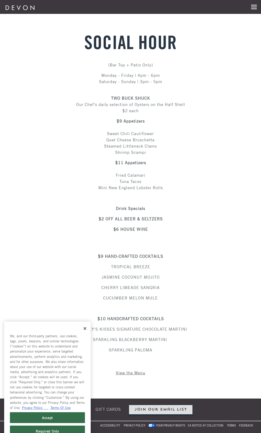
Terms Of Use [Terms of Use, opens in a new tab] (60, 413)
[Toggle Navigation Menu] (254, 7)
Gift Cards (108, 409)
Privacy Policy (134, 425)
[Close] (85, 334)
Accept (47, 423)
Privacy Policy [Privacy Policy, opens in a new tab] (35, 413)
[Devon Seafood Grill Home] (20, 7)
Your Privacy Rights (170, 425)
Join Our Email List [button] (161, 410)
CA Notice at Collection (205, 425)
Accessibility (110, 425)
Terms (231, 425)
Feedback (246, 425)
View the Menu (130, 373)
